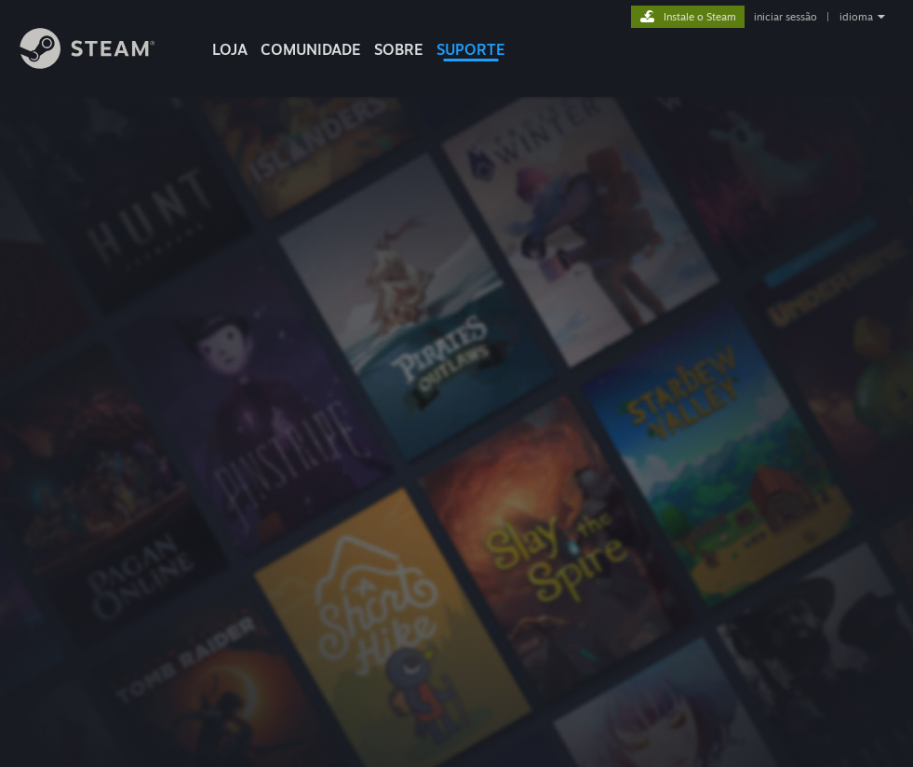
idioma (856, 16)
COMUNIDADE (311, 49)
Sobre (398, 49)
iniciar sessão (785, 16)
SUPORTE (470, 49)
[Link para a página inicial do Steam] (101, 64)
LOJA (230, 49)
